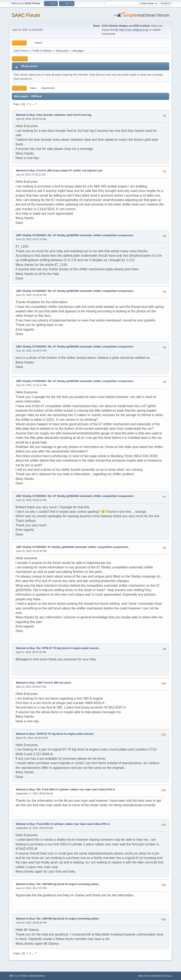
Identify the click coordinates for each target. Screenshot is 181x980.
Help (140, 976)
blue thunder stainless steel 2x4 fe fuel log (64, 114)
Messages (19, 88)
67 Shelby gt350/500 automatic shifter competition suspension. (88, 546)
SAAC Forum (26, 15)
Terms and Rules (153, 976)
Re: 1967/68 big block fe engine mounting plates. (68, 884)
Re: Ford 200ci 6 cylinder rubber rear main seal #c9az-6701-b (76, 789)
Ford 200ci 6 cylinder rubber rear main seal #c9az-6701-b (73, 823)
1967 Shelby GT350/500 (31, 235)
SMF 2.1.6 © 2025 (18, 976)
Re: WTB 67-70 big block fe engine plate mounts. (68, 648)
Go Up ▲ (167, 976)
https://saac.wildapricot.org (133, 29)
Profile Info (20, 58)
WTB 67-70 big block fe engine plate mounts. (65, 733)
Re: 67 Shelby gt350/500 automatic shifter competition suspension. (91, 235)
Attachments (48, 88)
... (33, 104)
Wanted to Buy (25, 114)
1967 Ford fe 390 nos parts (54, 682)
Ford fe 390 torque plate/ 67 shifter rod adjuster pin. (70, 170)
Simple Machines (36, 976)
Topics (33, 88)
